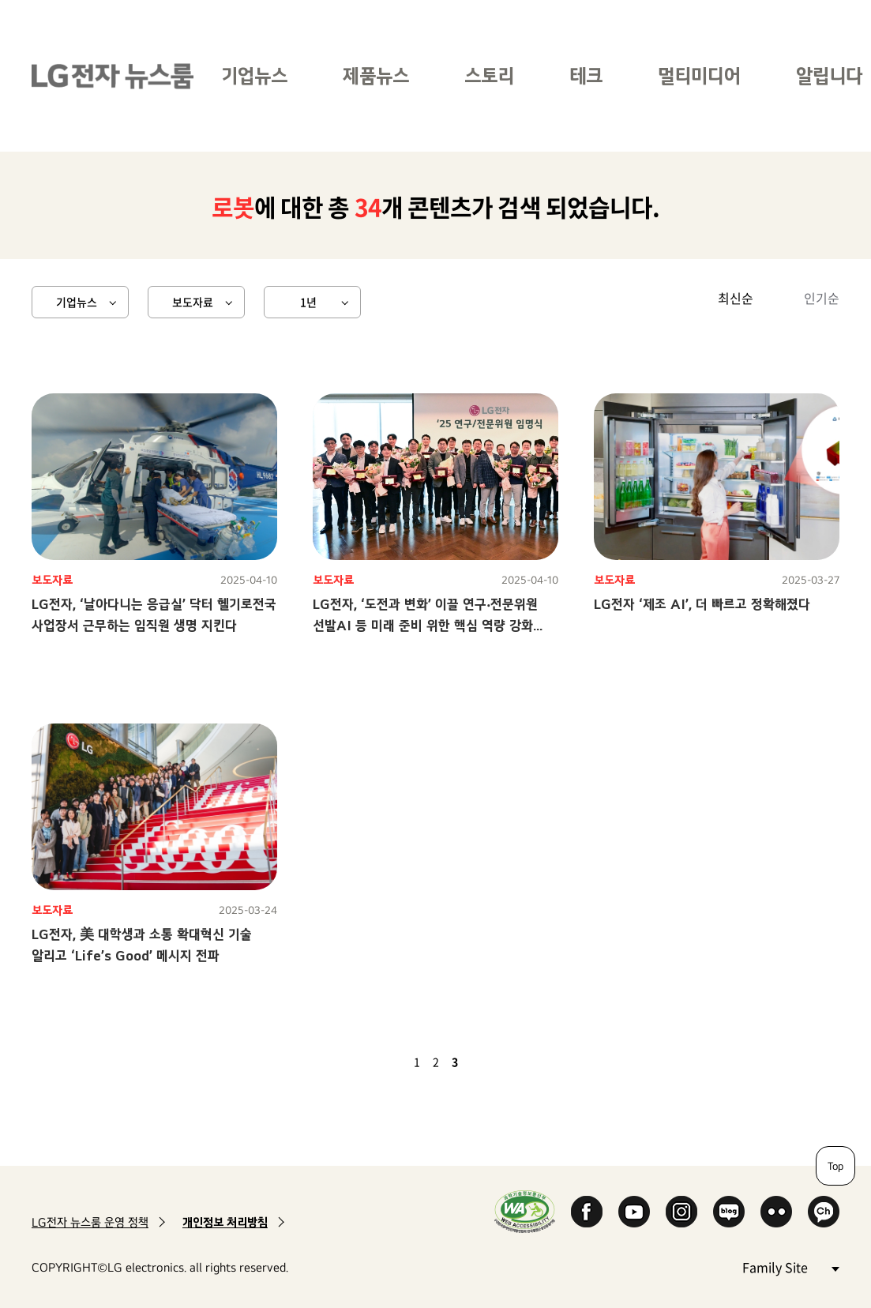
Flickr (776, 1211)
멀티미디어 (699, 75)
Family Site (790, 1266)
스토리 (489, 75)
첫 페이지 (371, 1061)
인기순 (821, 297)
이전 (390, 1061)
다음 (482, 1061)
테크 (586, 75)
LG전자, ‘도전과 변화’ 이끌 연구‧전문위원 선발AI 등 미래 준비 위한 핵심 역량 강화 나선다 (425, 625)
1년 (308, 302)
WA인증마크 (524, 1211)
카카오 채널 (823, 1211)
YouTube (634, 1211)
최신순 (735, 297)
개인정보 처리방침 (225, 1222)
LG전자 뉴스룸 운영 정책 (90, 1222)
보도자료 (192, 302)
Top (835, 1166)
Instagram (681, 1211)
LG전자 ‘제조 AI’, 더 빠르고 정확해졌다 (702, 604)
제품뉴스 (376, 75)
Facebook (587, 1211)
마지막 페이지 (501, 1061)
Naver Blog (729, 1211)
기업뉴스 (254, 75)
